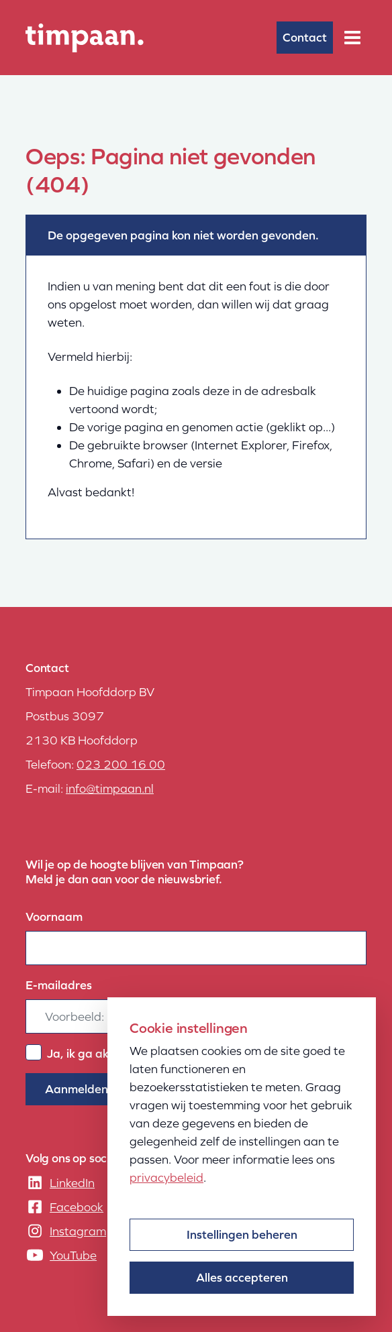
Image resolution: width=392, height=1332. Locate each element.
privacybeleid (166, 1177)
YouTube (73, 1255)
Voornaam (54, 916)
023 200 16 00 (121, 764)
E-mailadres (59, 985)
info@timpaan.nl (110, 788)
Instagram (78, 1231)
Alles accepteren (242, 1277)
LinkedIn (72, 1183)
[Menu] (352, 37)
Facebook (76, 1207)
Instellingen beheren (242, 1234)
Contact (305, 37)
